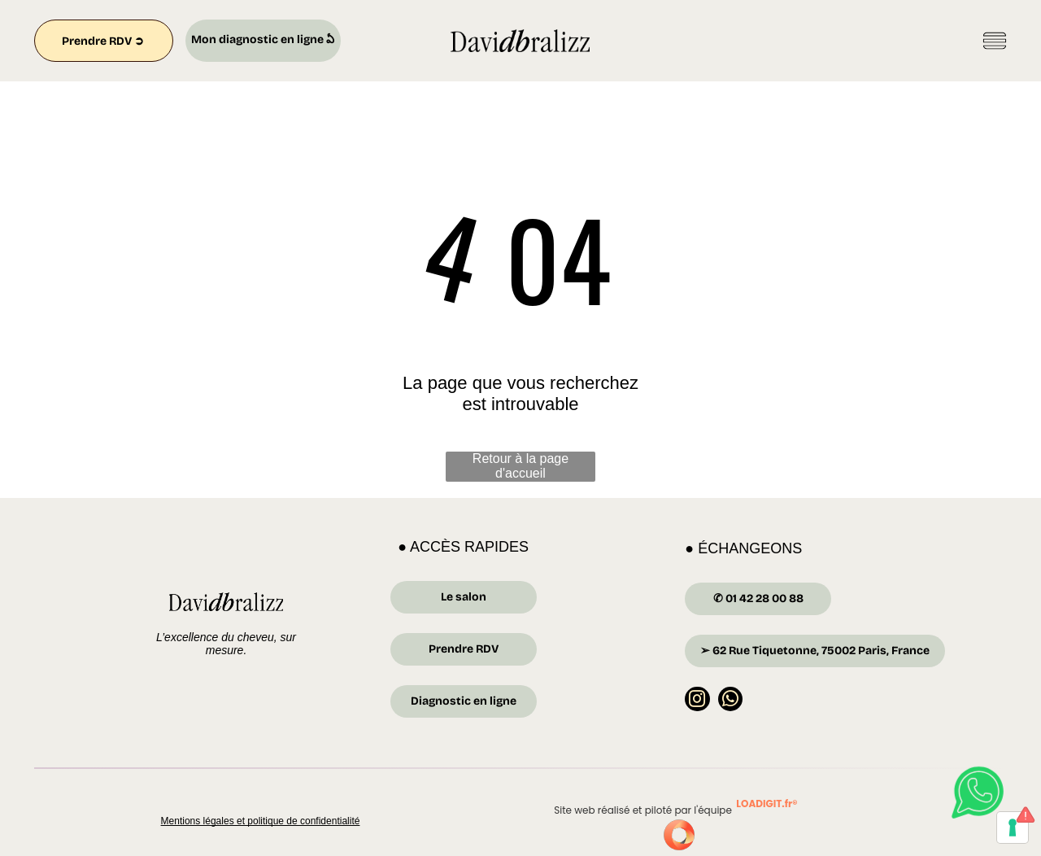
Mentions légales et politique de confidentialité (260, 821)
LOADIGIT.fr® (766, 803)
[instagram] (697, 701)
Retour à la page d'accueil (520, 466)
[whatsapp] (730, 701)
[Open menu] (994, 40)
